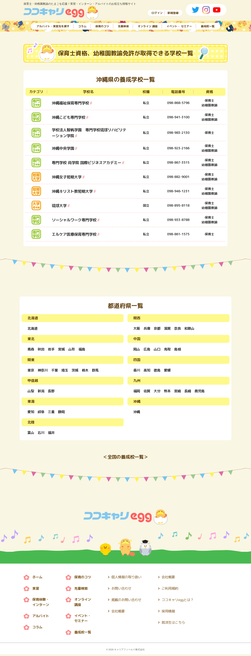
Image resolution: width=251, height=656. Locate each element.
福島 (83, 349)
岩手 (52, 349)
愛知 (31, 412)
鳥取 (168, 349)
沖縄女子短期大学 (67, 177)
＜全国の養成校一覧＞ (125, 458)
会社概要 (120, 612)
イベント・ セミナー (179, 26)
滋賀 (168, 328)
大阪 (136, 328)
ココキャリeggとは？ (182, 601)
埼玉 (66, 370)
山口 (158, 349)
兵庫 (147, 328)
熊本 (168, 391)
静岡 (62, 412)
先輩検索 (123, 26)
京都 (158, 328)
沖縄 (136, 412)
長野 (52, 391)
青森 (31, 349)
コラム (82, 26)
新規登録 (172, 13)
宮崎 (179, 391)
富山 (31, 433)
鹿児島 (202, 391)
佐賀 (147, 391)
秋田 (41, 349)
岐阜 (41, 412)
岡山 (136, 349)
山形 (73, 349)
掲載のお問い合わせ (129, 601)
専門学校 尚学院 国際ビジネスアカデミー (88, 162)
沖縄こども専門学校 (69, 117)
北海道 (32, 328)
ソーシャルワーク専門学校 (75, 220)
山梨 (31, 391)
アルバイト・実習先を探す (52, 26)
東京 (31, 370)
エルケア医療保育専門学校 (75, 234)
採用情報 (173, 612)
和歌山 (191, 328)
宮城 (62, 349)
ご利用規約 (174, 589)
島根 (179, 349)
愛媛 (168, 370)
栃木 (87, 370)
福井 (52, 433)
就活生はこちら (178, 623)
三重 (52, 412)
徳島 (158, 370)
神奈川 (43, 370)
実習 (35, 589)
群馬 (98, 370)
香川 (136, 370)
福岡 (136, 391)
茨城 (76, 370)
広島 (147, 349)
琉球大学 (59, 205)
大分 (158, 391)
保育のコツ (102, 26)
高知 (147, 370)
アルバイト (41, 617)
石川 (41, 433)
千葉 (55, 370)
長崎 (189, 391)
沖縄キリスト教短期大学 (73, 191)
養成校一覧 (208, 26)
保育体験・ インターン (41, 604)
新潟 (41, 391)
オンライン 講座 (148, 26)
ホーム (37, 578)
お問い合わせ (124, 589)
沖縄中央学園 (63, 148)
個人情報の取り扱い (129, 578)
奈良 (179, 328)
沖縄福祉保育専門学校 (71, 103)
